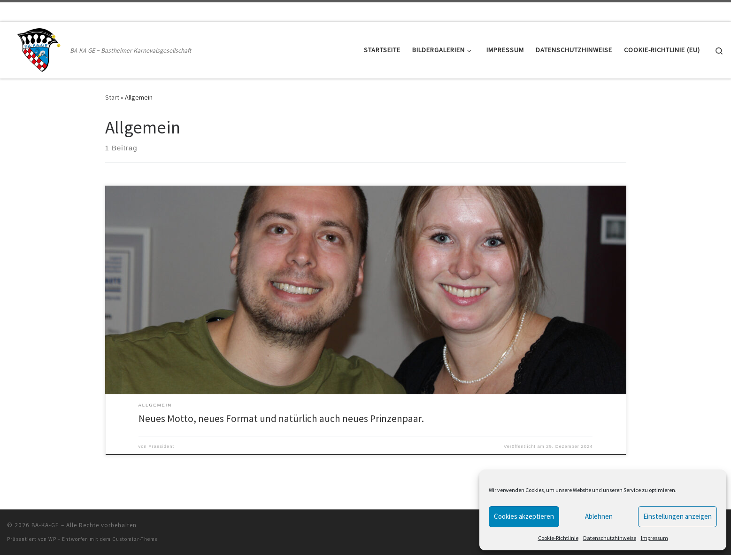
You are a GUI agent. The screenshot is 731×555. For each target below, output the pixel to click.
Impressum (654, 537)
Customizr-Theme (135, 539)
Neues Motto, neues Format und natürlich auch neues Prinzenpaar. (281, 418)
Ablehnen (599, 516)
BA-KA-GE (45, 525)
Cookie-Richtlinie (558, 537)
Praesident (161, 446)
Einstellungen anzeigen (677, 516)
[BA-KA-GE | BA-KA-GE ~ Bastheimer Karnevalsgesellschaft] (37, 48)
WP (52, 539)
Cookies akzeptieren (524, 516)
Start (112, 97)
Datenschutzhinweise (609, 537)
